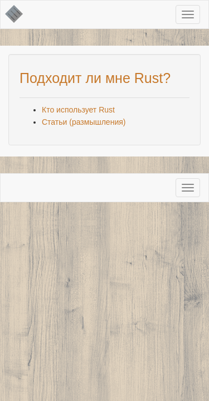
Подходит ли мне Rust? (95, 78)
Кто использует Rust (78, 109)
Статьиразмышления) (83, 122)
